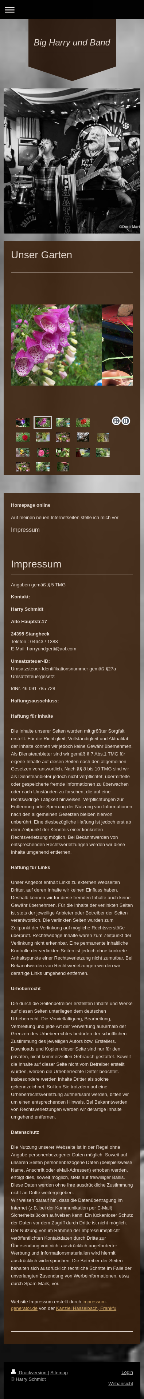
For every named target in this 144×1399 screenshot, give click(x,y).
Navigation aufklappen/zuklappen (72, 9)
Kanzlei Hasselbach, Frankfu (86, 1308)
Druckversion (29, 1372)
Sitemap (59, 1372)
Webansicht (120, 1383)
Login (127, 1372)
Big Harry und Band (72, 42)
